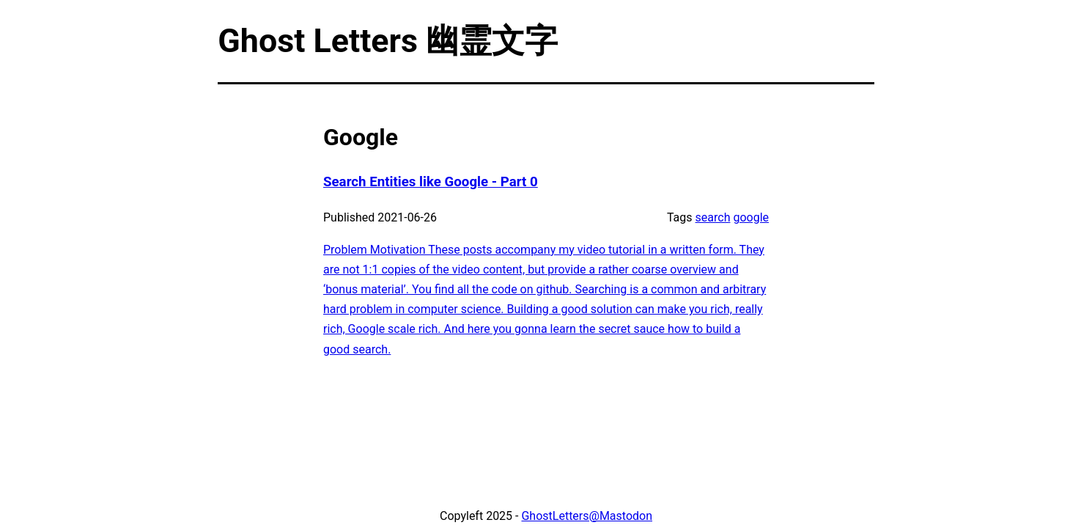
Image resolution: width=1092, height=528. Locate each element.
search (713, 217)
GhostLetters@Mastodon (586, 516)
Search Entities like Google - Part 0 (430, 182)
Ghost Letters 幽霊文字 (388, 40)
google (751, 217)
